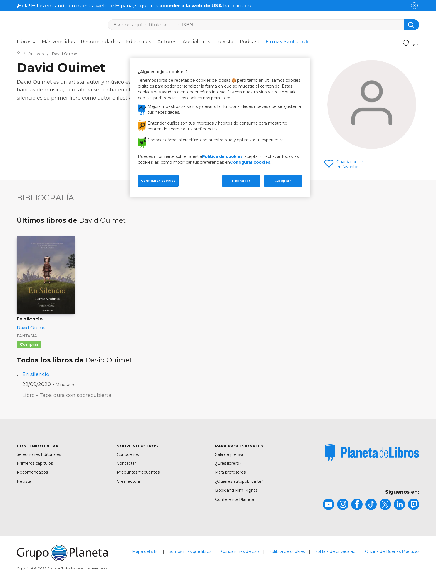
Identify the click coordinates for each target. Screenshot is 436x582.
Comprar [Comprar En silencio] (29, 344)
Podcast (249, 41)
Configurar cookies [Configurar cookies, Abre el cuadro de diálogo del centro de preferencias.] (158, 181)
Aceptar (283, 181)
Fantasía (27, 336)
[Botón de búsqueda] (411, 24)
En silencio (35, 374)
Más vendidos (58, 41)
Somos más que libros (190, 551)
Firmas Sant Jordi (287, 41)
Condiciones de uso (240, 551)
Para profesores (230, 472)
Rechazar (241, 181)
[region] (220, 127)
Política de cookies (287, 551)
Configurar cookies (250, 162)
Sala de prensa (229, 454)
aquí (247, 5)
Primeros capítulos (35, 463)
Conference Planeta (234, 499)
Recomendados (100, 41)
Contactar (126, 463)
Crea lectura (128, 481)
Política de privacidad (334, 551)
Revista (225, 41)
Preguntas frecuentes (138, 472)
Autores (167, 41)
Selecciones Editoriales (39, 454)
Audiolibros (196, 41)
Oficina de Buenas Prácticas (392, 551)
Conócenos (128, 454)
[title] (372, 453)
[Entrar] (414, 43)
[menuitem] (26, 43)
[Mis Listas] (404, 43)
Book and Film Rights (236, 490)
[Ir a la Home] (18, 53)
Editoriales (138, 41)
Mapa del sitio (145, 551)
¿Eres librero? (228, 463)
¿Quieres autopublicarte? (239, 481)
